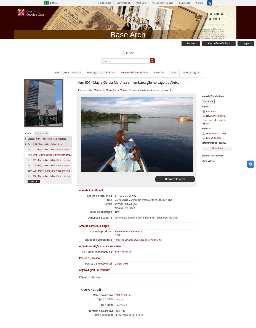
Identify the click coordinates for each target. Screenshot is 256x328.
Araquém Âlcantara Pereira (128, 231)
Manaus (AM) (121, 263)
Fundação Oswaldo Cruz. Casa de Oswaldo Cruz (138, 239)
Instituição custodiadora (101, 72)
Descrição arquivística (68, 72)
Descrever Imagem (175, 179)
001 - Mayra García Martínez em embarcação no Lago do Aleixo (64, 149)
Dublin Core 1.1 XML (214, 133)
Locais (173, 72)
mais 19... (33, 181)
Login (246, 43)
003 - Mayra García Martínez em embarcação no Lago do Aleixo (64, 160)
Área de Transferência (218, 43)
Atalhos (191, 43)
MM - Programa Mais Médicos (51, 138)
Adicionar (208, 101)
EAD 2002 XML (211, 137)
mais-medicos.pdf (123, 251)
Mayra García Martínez (117, 90)
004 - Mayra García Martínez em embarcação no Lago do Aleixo (64, 165)
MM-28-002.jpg (123, 295)
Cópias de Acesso (89, 277)
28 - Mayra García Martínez (48, 144)
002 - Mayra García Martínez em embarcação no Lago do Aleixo (64, 154)
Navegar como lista (213, 115)
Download (217, 148)
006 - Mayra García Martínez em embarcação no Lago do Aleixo (64, 176)
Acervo (28, 133)
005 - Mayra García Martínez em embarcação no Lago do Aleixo (64, 170)
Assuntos (158, 72)
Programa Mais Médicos (90, 90)
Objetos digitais (191, 72)
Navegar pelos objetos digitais (214, 122)
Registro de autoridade (134, 72)
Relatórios (209, 111)
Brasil (54, 2)
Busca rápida (41, 133)
